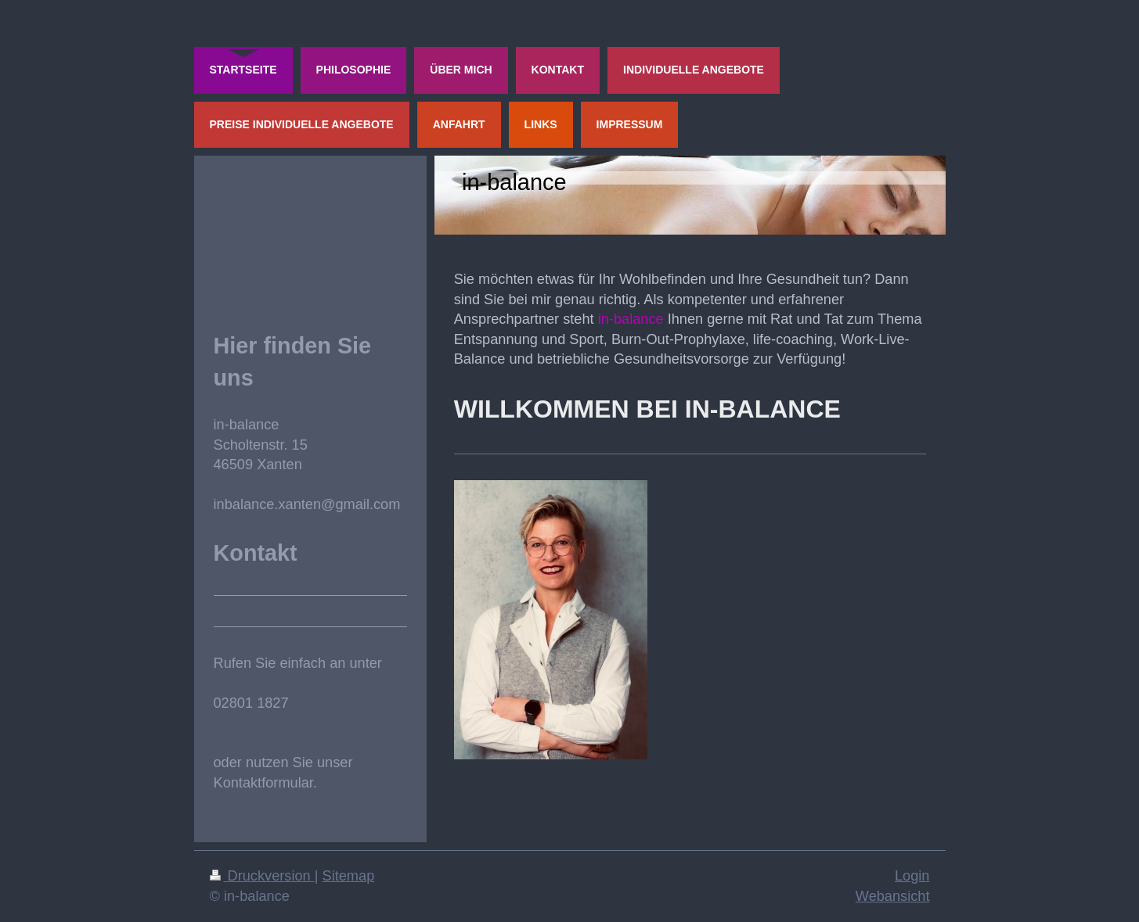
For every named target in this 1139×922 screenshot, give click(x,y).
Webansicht (893, 896)
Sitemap (349, 876)
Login (912, 876)
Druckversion (262, 876)
